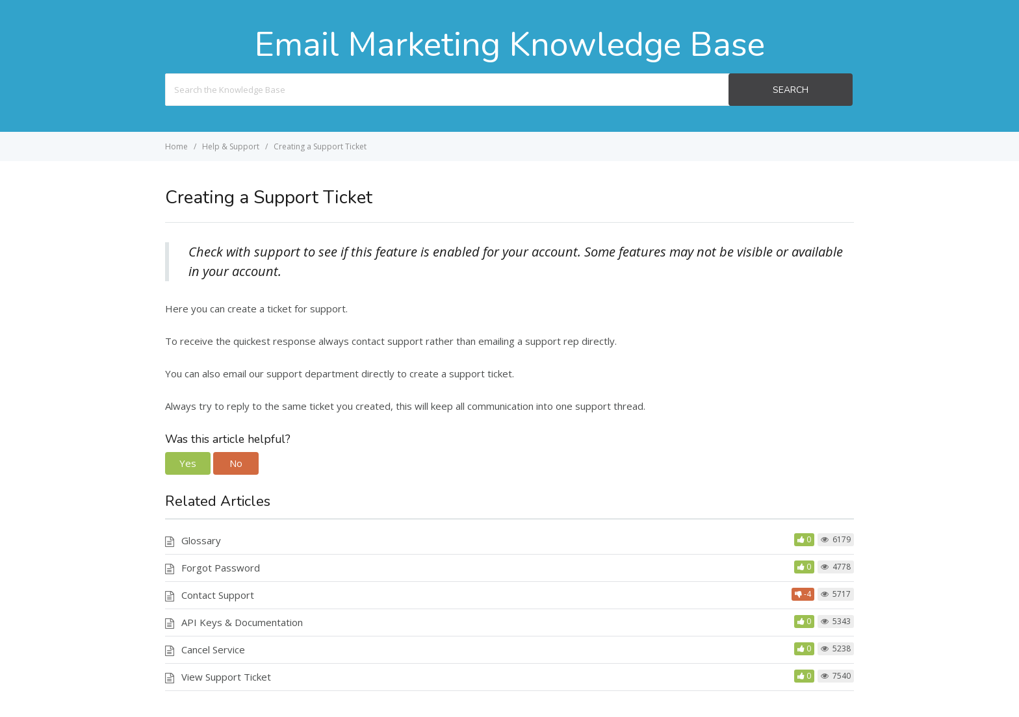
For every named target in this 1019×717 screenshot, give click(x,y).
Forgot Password (220, 567)
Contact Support (217, 594)
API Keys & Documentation (242, 622)
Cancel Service (213, 649)
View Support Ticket (226, 676)
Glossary (201, 540)
